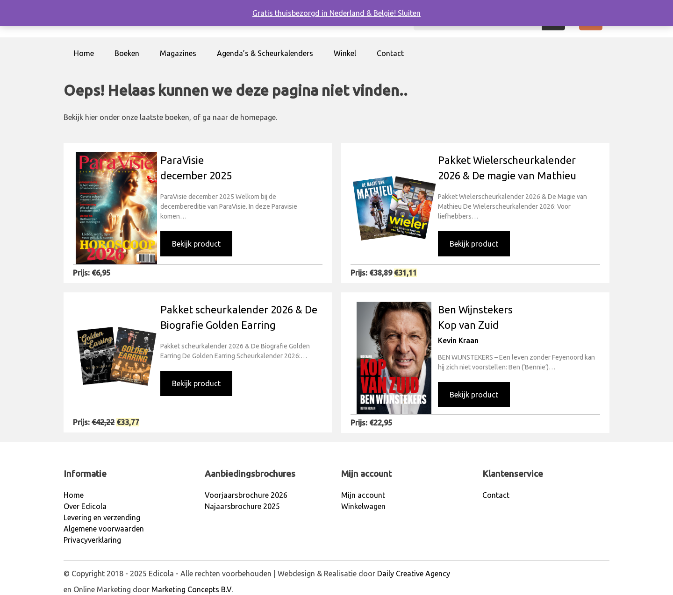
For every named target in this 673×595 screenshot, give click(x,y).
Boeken (127, 53)
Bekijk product (196, 244)
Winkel (345, 53)
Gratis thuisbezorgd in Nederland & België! (325, 13)
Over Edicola (85, 506)
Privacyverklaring (92, 540)
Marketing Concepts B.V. (192, 589)
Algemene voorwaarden (104, 528)
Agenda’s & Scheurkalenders (265, 53)
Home (84, 53)
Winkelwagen (363, 506)
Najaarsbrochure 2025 (242, 506)
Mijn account (363, 495)
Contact (390, 53)
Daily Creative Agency (413, 573)
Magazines (178, 53)
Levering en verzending (102, 517)
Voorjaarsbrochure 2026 (246, 495)
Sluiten (409, 13)
